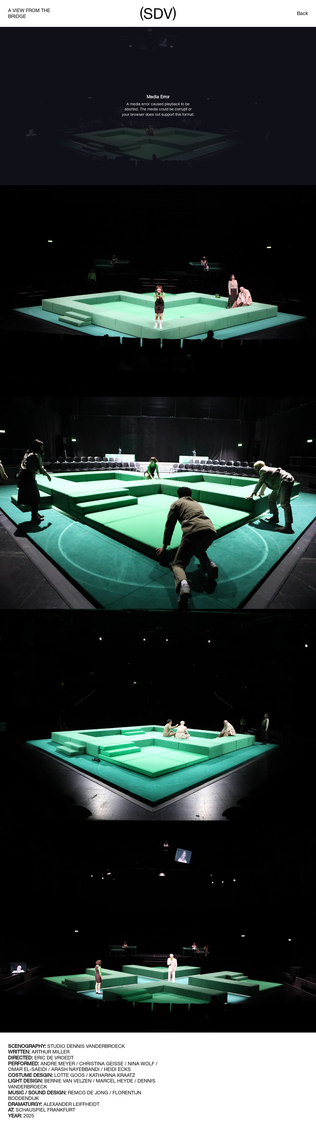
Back (302, 13)
